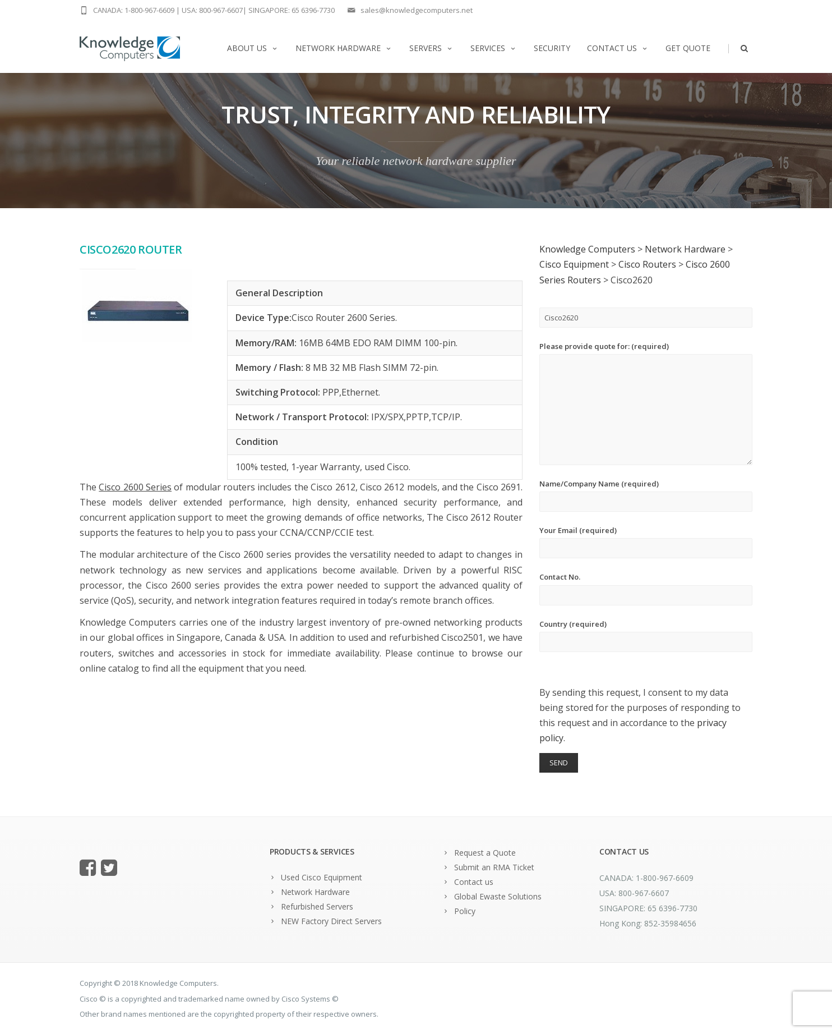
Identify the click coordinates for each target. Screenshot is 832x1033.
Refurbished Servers (317, 906)
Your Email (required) (645, 541)
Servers (431, 48)
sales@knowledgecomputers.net (416, 10)
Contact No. (645, 588)
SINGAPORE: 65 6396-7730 (291, 10)
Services (493, 48)
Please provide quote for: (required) (645, 403)
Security (552, 48)
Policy (464, 911)
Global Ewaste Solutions (498, 896)
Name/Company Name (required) (645, 495)
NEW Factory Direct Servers (331, 921)
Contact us (618, 48)
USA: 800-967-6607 (212, 10)
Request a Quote (485, 852)
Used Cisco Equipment (321, 877)
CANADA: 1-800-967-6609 (133, 10)
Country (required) (645, 635)
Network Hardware (343, 48)
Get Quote (687, 48)
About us (253, 48)
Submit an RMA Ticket (494, 867)
